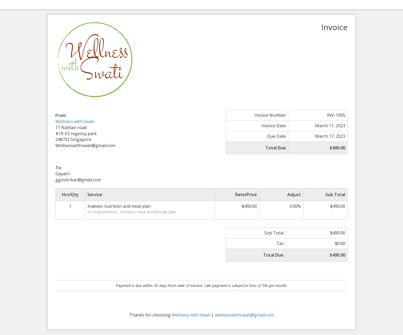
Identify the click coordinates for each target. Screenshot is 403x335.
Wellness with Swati (74, 121)
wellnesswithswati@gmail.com (244, 315)
